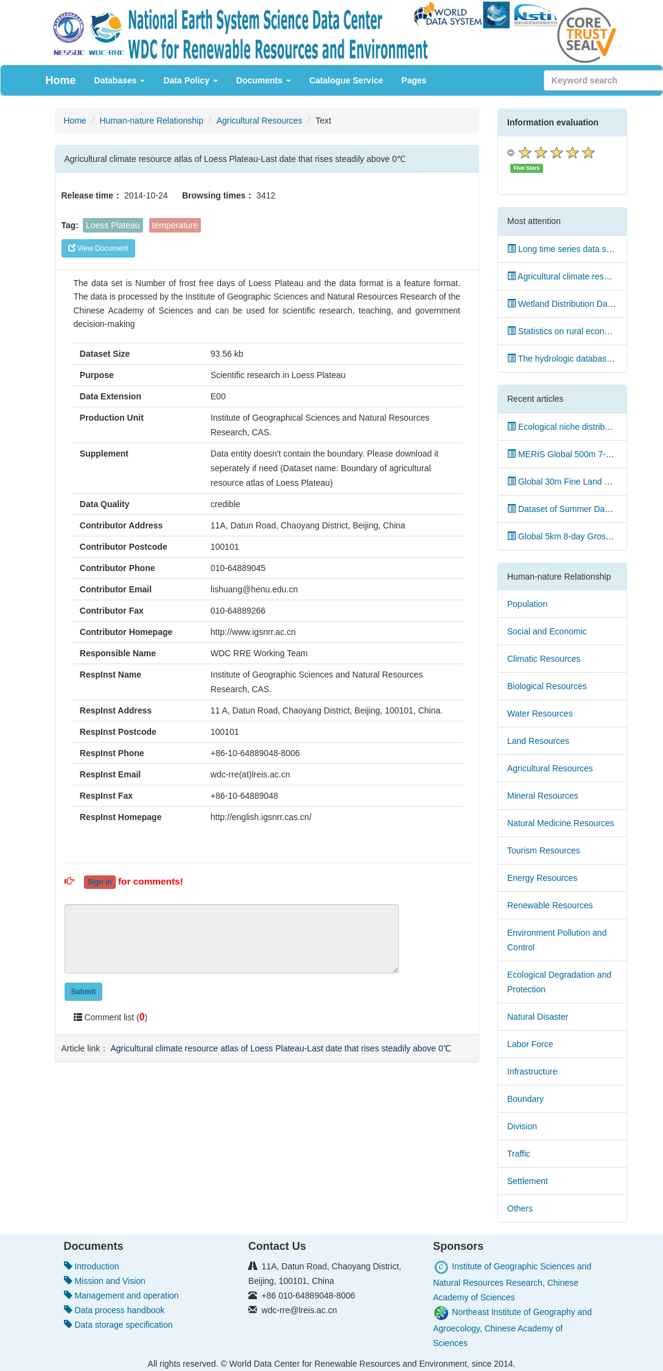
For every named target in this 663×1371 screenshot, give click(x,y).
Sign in (100, 882)
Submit (83, 991)
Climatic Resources (544, 659)
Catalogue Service (346, 80)
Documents (263, 80)
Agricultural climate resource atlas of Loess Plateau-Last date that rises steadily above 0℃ (280, 1048)
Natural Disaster (537, 1017)
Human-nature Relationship (151, 120)
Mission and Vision (105, 1281)
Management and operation (121, 1295)
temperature (175, 225)
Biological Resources (547, 686)
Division (522, 1126)
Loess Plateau (113, 225)
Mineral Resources (542, 796)
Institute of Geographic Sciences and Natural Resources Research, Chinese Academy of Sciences (512, 1281)
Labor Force (530, 1044)
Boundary (525, 1099)
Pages (413, 80)
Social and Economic (547, 631)
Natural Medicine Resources (560, 823)
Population (527, 604)
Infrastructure (532, 1071)
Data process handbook (114, 1310)
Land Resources (538, 741)
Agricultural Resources (260, 120)
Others (520, 1208)
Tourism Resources (543, 850)
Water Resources (540, 713)
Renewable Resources (550, 905)
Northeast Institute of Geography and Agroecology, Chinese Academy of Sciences (512, 1327)
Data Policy (190, 80)
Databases (120, 80)
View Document (98, 248)
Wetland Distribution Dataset (566, 304)
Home (61, 80)
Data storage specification (118, 1325)
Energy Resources (542, 878)
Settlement (527, 1181)
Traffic (518, 1154)
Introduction (91, 1266)
